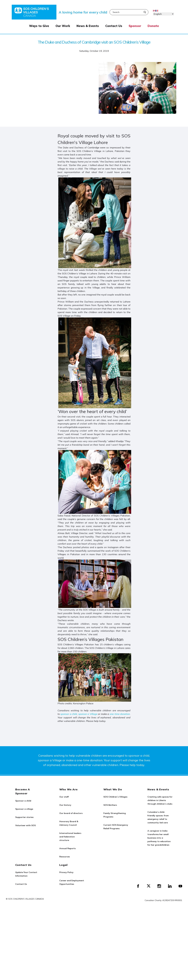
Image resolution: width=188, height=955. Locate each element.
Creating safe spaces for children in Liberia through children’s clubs (159, 800)
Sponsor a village (24, 809)
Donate (153, 26)
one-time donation (120, 713)
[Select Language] (163, 14)
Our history (65, 805)
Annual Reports (67, 848)
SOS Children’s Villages (115, 796)
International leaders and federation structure (70, 837)
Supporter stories (24, 817)
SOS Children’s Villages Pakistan (90, 639)
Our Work (63, 26)
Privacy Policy (66, 872)
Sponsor (135, 26)
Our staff (64, 796)
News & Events (88, 26)
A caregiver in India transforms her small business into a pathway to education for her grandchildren (159, 837)
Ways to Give (39, 26)
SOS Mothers (110, 805)
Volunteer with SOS (25, 825)
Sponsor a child (23, 800)
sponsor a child (68, 713)
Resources (64, 856)
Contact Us (113, 26)
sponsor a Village (87, 713)
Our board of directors (71, 813)
